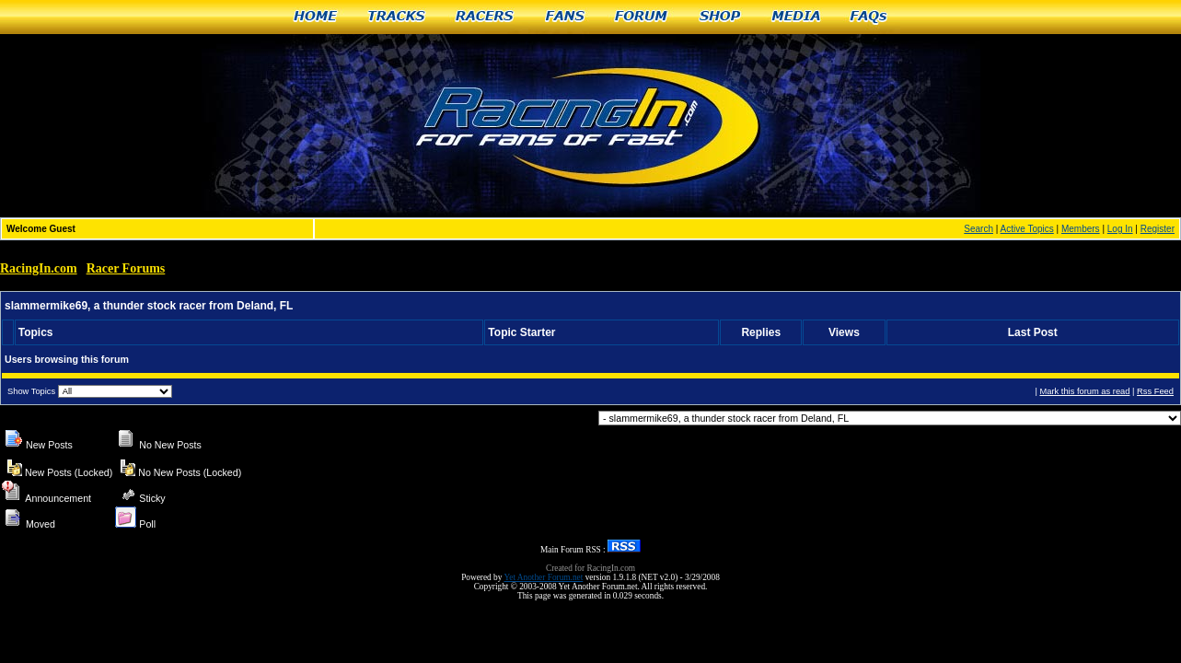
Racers (485, 17)
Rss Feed (1155, 391)
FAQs (869, 17)
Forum (642, 17)
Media (796, 17)
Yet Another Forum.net (543, 577)
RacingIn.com (38, 268)
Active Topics (1027, 229)
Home (315, 17)
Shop (720, 17)
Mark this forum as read (1084, 391)
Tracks (397, 17)
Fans (565, 17)
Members (1080, 229)
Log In (1120, 229)
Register (1157, 229)
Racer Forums (126, 268)
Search (978, 229)
